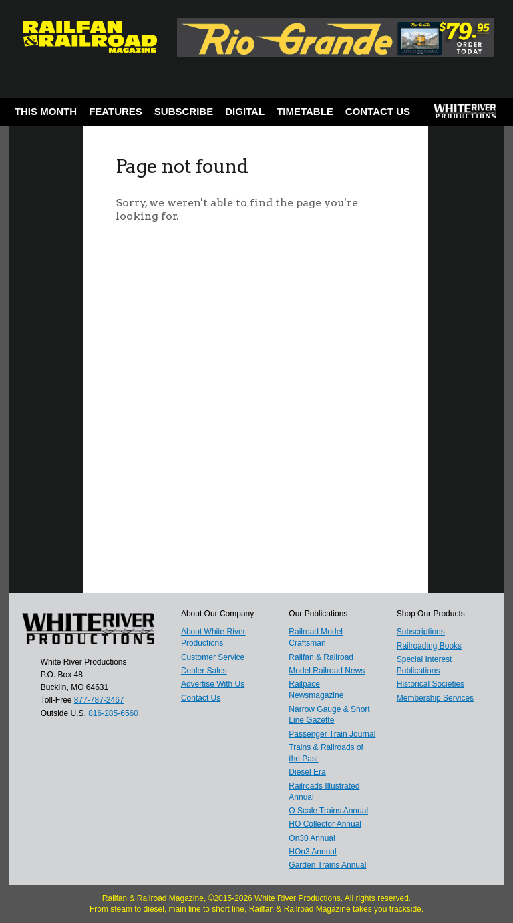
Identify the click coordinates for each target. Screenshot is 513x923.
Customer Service (212, 657)
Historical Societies (430, 684)
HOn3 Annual (312, 851)
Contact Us (377, 111)
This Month (46, 111)
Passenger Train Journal (332, 734)
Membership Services (435, 698)
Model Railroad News (327, 670)
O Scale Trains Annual (328, 810)
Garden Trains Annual (327, 865)
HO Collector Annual (325, 824)
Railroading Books (429, 646)
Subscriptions (421, 631)
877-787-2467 (99, 700)
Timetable (305, 111)
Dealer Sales (204, 670)
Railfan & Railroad (321, 657)
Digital (245, 111)
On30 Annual (312, 838)
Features (115, 111)
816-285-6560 (113, 713)
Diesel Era (307, 772)
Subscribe (183, 111)
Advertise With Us (212, 684)
